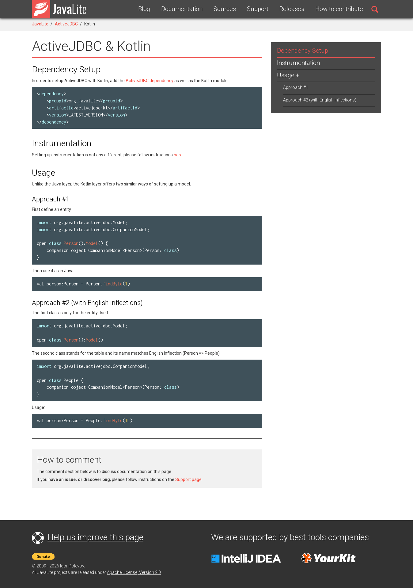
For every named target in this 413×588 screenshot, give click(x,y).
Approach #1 (295, 87)
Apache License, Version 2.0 (134, 572)
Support (257, 9)
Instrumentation (298, 63)
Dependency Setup (302, 50)
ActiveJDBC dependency (149, 80)
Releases (291, 9)
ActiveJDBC (66, 23)
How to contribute (339, 9)
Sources (225, 9)
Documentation (182, 9)
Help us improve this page (95, 537)
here (178, 154)
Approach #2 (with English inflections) (319, 99)
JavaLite (40, 23)
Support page (188, 479)
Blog (144, 9)
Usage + (288, 75)
